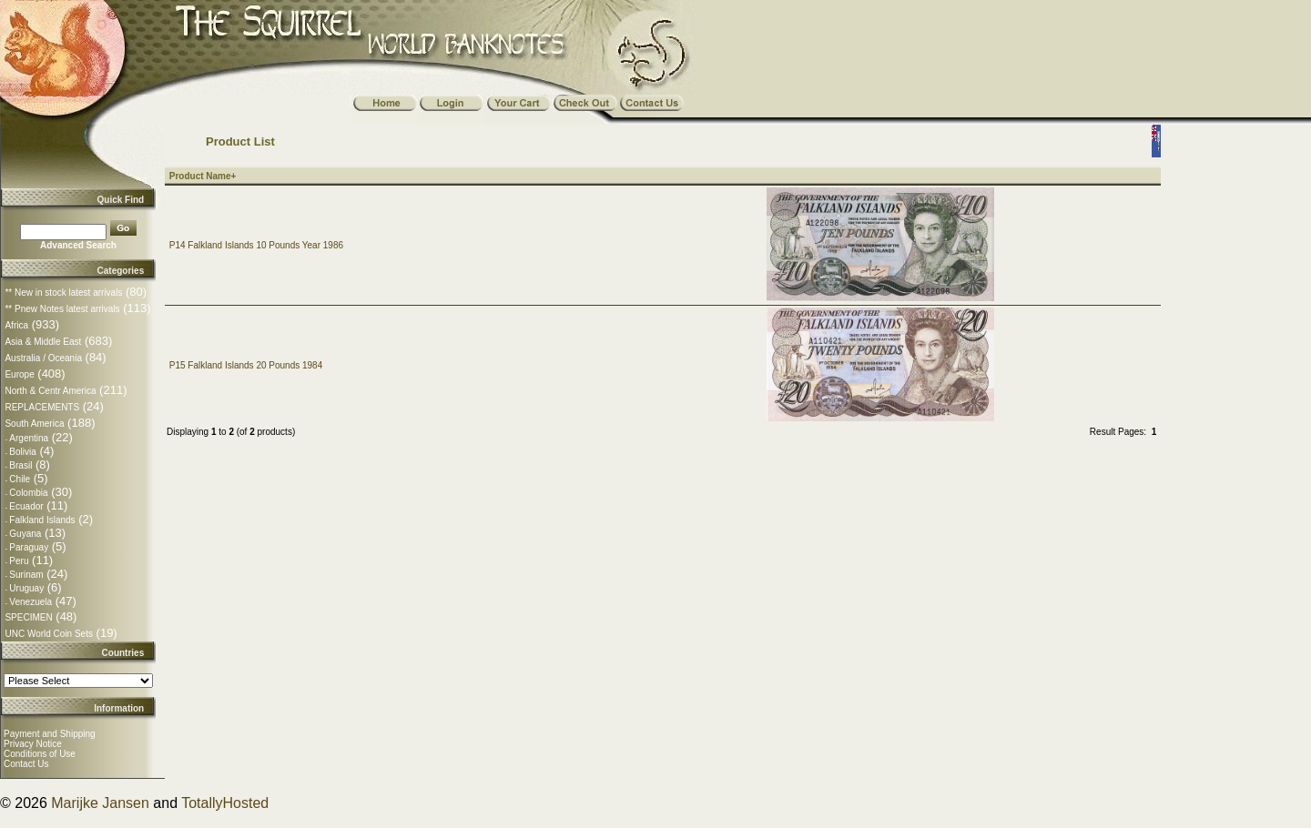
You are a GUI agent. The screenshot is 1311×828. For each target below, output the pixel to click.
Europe (19, 374)
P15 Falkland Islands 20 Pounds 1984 (245, 365)
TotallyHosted (225, 803)
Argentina (28, 438)
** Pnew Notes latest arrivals (62, 309)
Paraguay (28, 547)
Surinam (26, 575)
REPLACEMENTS (42, 407)
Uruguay (26, 588)
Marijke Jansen (100, 803)
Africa (16, 325)
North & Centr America (50, 391)
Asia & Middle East (43, 342)
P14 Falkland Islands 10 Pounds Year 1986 (256, 245)
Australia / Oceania (43, 358)
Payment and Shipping (50, 734)
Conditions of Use (40, 754)
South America (34, 424)
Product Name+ (203, 176)
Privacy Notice (33, 744)
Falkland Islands (42, 520)
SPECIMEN (28, 617)
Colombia (28, 493)
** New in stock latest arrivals (63, 293)
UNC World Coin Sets (49, 634)
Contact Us (26, 764)
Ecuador (26, 506)
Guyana (25, 534)
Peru (18, 561)
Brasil (20, 465)
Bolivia (22, 452)
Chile (19, 479)
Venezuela (30, 602)
